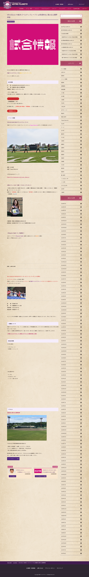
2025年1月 (64, 258)
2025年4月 (64, 248)
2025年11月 (65, 224)
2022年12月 (65, 344)
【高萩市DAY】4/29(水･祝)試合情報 (69, 37)
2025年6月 (64, 241)
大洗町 (63, 99)
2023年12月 (65, 303)
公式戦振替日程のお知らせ (67, 47)
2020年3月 (64, 457)
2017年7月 (64, 550)
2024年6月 (64, 282)
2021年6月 (64, 406)
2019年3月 (64, 498)
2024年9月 (64, 272)
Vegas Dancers (66, 120)
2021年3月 (64, 416)
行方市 (63, 165)
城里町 (63, 82)
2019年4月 (64, 495)
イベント (37, 8)
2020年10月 (65, 433)
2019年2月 (64, 502)
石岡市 (63, 141)
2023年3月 (64, 334)
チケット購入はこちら (13, 98)
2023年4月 (64, 330)
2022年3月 (64, 375)
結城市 (63, 154)
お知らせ (64, 72)
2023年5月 (64, 327)
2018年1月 (64, 533)
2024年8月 (64, 275)
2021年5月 (64, 409)
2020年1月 (64, 464)
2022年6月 (64, 364)
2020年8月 (64, 440)
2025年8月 (64, 234)
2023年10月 (65, 310)
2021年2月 (64, 419)
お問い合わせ (70, 4)
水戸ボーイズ (65, 110)
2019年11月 (64, 471)
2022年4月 (64, 371)
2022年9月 (64, 354)
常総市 (63, 113)
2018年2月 (64, 529)
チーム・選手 (29, 8)
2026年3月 (64, 210)
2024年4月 (64, 289)
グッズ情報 (64, 69)
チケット (54, 8)
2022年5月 (64, 368)
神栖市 (63, 144)
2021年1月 (64, 423)
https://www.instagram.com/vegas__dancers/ (18, 177)
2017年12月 (64, 536)
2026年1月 (64, 217)
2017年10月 (64, 543)
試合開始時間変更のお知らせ (67, 40)
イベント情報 (65, 79)
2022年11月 (64, 347)
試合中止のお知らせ (65, 26)
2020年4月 (64, 454)
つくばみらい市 (65, 178)
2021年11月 (64, 388)
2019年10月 (65, 474)
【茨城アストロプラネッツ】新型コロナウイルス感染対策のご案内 (22, 333)
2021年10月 (64, 392)
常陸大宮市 (64, 117)
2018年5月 (64, 522)
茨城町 (63, 161)
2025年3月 (64, 251)
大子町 (63, 93)
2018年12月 (65, 509)
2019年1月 (64, 505)
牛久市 (63, 137)
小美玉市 (64, 106)
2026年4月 (64, 207)
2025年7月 (64, 238)
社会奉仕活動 (76, 8)
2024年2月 (64, 296)
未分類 (63, 96)
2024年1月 (64, 299)
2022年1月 (64, 382)
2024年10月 (65, 268)
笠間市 (63, 147)
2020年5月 (64, 450)
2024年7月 (64, 279)
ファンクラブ (62, 8)
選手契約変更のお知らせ (66, 30)
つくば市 (64, 182)
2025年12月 (65, 220)
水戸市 (63, 130)
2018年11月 (64, 512)
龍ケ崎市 (64, 175)
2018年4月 (64, 526)
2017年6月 (64, 553)
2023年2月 (64, 337)
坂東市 (63, 75)
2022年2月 (64, 378)
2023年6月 (64, 323)
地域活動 (64, 89)
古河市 (63, 189)
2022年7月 (64, 361)
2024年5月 (64, 286)
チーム (63, 127)
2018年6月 (64, 519)
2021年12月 (64, 385)
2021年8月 (64, 399)
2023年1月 (64, 340)
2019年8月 (64, 481)
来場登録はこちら (12, 111)
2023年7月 (64, 320)
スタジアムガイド (46, 8)
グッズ (69, 8)
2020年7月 (64, 443)
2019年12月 (65, 467)
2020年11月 (64, 430)
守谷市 (63, 103)
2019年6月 (64, 488)
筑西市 (63, 151)
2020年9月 (64, 437)
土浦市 (63, 192)
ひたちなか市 (65, 185)
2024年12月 (65, 262)
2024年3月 (64, 292)
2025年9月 (64, 231)
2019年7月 (64, 485)
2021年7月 (64, 402)
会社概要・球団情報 (59, 4)
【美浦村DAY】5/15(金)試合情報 (68, 50)
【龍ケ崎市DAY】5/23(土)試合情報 (69, 57)
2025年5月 (64, 244)
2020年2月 (64, 461)
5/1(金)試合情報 (64, 33)
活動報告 (64, 86)
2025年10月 (65, 227)
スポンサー (84, 8)
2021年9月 (64, 395)
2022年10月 (65, 351)
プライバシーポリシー (50, 568)
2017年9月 (64, 546)
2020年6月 (64, 447)
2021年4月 (64, 413)
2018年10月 (65, 515)
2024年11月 (65, 265)
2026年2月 (64, 214)
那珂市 (63, 168)
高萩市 (63, 171)
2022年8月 (64, 358)
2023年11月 (64, 306)
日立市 (63, 123)
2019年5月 (64, 491)
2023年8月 (64, 316)
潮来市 (63, 134)
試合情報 (21, 8)
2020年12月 (65, 426)
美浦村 (63, 158)
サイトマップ (81, 4)
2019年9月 (64, 478)
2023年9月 (64, 313)
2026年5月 (64, 203)
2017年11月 (64, 539)
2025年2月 (64, 255)
